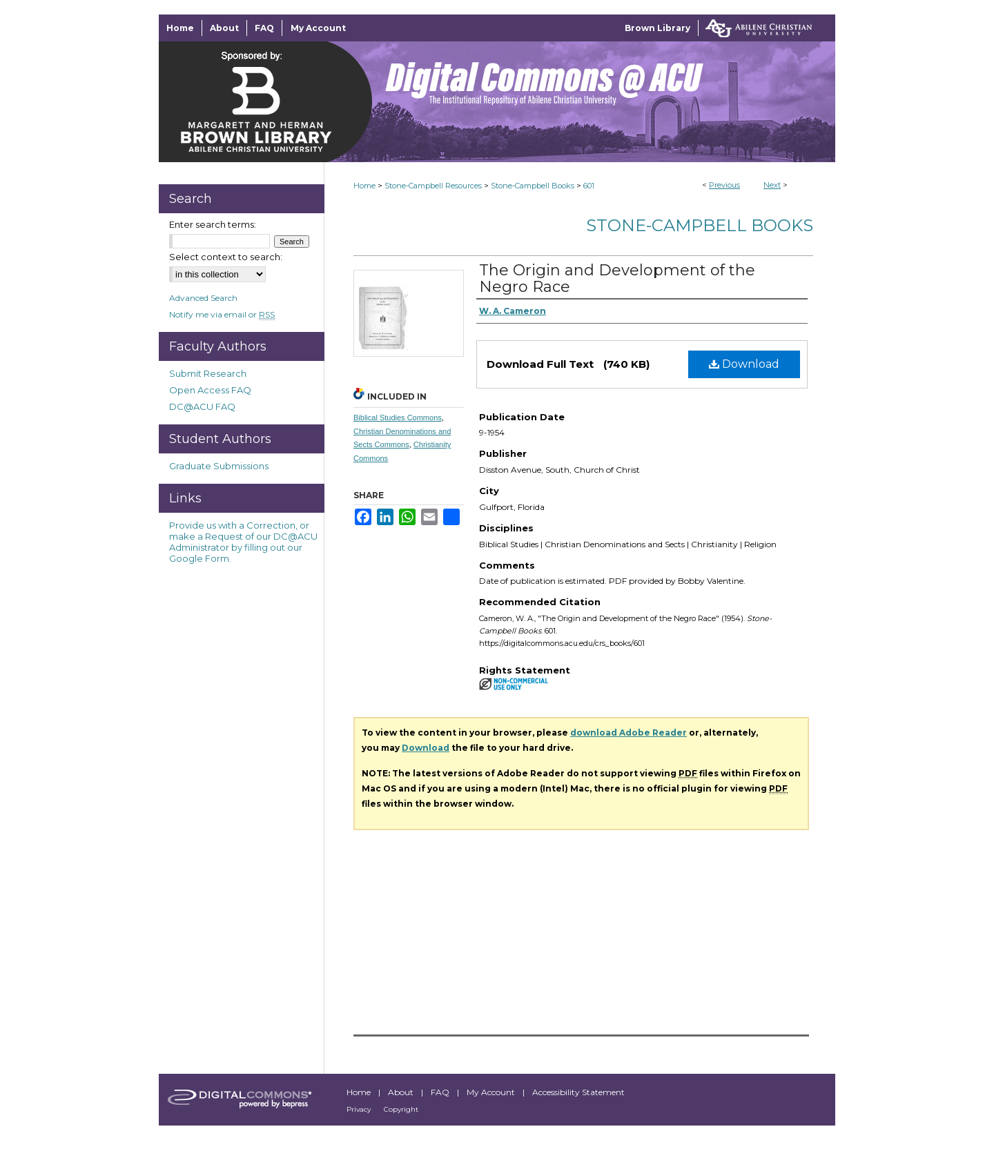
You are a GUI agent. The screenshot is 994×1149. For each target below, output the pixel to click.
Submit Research (207, 373)
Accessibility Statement (578, 1092)
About (402, 1092)
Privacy (360, 1109)
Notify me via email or (222, 314)
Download (744, 364)
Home (364, 185)
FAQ (441, 1092)
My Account (492, 1092)
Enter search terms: (212, 224)
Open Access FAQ (210, 389)
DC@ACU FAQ (202, 406)
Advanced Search (203, 298)
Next (772, 185)
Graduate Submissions (219, 465)
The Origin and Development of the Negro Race (617, 278)
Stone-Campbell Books (532, 185)
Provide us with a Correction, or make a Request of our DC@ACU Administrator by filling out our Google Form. (243, 542)
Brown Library (657, 28)
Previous (724, 185)
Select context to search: (225, 256)
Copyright (401, 1109)
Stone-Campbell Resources (433, 185)
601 (588, 185)
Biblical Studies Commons (397, 417)
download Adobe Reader (628, 732)
